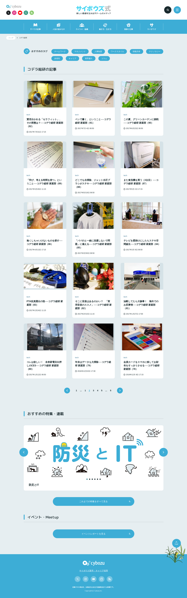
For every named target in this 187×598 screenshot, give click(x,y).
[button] (23, 452)
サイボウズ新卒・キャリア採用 (93, 570)
